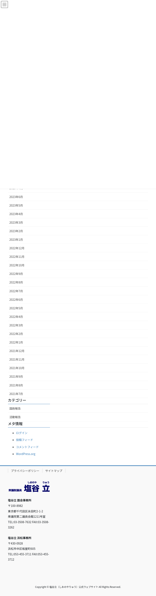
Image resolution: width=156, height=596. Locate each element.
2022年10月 (17, 265)
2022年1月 (16, 342)
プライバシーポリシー (25, 471)
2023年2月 (16, 231)
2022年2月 (16, 334)
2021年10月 (17, 368)
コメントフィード (27, 447)
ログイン (21, 433)
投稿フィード (24, 440)
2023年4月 (16, 214)
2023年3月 (16, 222)
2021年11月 (17, 359)
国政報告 (15, 408)
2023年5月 (16, 205)
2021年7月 (16, 394)
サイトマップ (53, 471)
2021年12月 (17, 351)
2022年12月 (17, 248)
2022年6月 (16, 299)
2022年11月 (17, 257)
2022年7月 (16, 291)
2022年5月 (16, 308)
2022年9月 (16, 274)
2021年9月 (16, 376)
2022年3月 (16, 325)
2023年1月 (16, 239)
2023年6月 (16, 197)
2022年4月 (16, 317)
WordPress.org (25, 454)
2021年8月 (16, 385)
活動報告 (15, 417)
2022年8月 (16, 282)
